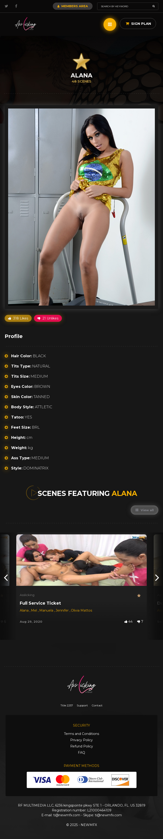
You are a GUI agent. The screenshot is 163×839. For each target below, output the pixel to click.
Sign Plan (138, 23)
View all (144, 510)
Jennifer (63, 610)
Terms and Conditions (81, 734)
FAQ (81, 752)
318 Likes (18, 318)
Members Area (72, 6)
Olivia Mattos (81, 610)
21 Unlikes (47, 318)
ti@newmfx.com (66, 815)
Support (82, 705)
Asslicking (27, 595)
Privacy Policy (81, 740)
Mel (34, 610)
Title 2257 (66, 705)
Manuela (46, 610)
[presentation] (6, 577)
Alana (25, 610)
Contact (97, 705)
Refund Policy (81, 746)
